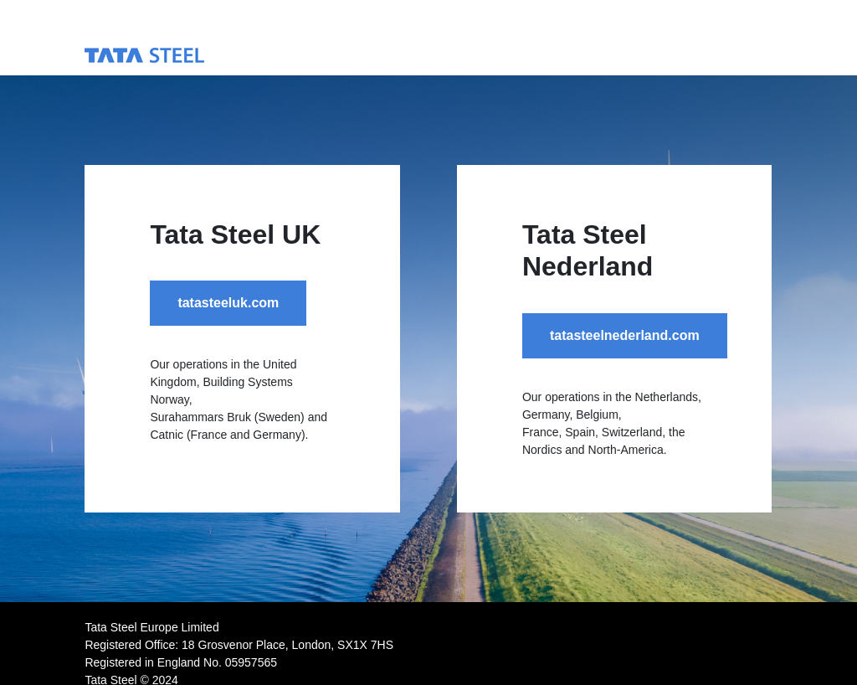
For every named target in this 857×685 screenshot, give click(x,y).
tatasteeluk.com (228, 303)
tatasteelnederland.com (625, 335)
